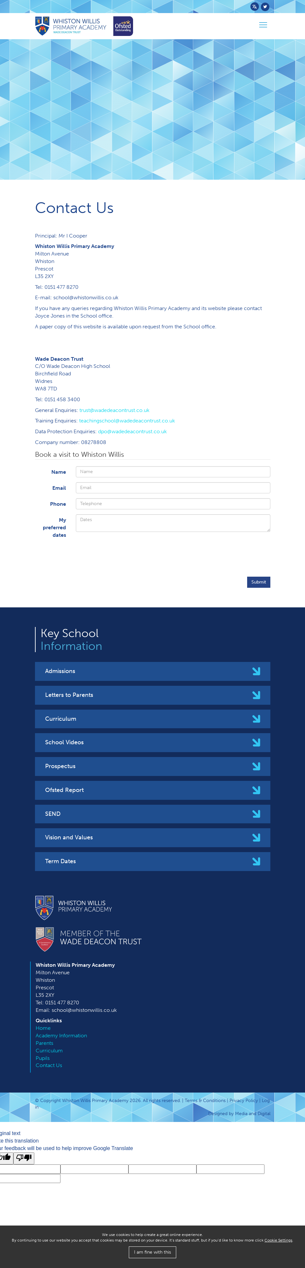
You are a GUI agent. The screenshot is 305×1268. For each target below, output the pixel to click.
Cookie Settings (278, 1240)
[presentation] (220, 556)
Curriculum (60, 718)
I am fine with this (152, 1252)
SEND (52, 813)
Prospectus (60, 766)
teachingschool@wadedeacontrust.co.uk (127, 421)
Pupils (43, 1058)
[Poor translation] (23, 1158)
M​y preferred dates (54, 527)
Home (43, 1028)
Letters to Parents (69, 695)
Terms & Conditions (205, 1100)
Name (58, 472)
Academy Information (61, 1035)
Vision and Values (69, 837)
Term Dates (60, 861)
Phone (58, 504)
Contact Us (49, 1065)
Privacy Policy (243, 1100)
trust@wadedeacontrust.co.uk (114, 410)
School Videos (64, 742)
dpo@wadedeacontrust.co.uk (132, 431)
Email (59, 488)
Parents (44, 1043)
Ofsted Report (64, 790)
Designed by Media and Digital (239, 1113)
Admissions (60, 671)
